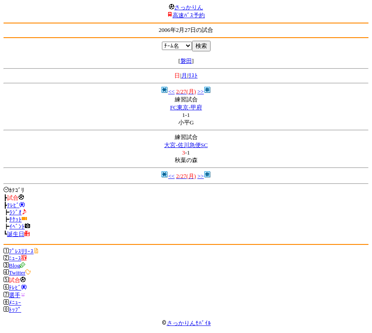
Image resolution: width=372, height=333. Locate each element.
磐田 (186, 61)
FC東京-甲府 (186, 107)
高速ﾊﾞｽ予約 (189, 15)
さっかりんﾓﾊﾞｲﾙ (186, 323)
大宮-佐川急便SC (185, 145)
